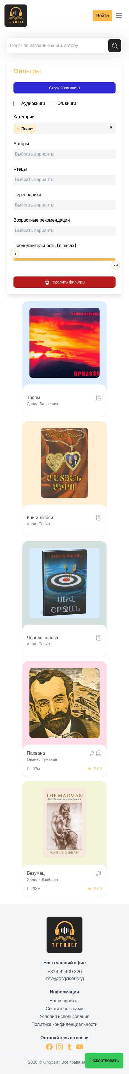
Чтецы (20, 169)
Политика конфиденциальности (64, 1024)
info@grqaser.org (64, 978)
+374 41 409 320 (64, 972)
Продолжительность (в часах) (45, 245)
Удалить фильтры (64, 282)
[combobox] (64, 128)
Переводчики (27, 194)
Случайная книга (64, 88)
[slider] (16, 253)
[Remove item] (17, 128)
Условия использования (64, 1016)
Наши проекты (64, 1001)
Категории (23, 117)
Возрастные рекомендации (41, 220)
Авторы (21, 143)
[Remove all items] (111, 127)
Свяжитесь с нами (64, 1008)
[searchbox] (39, 128)
